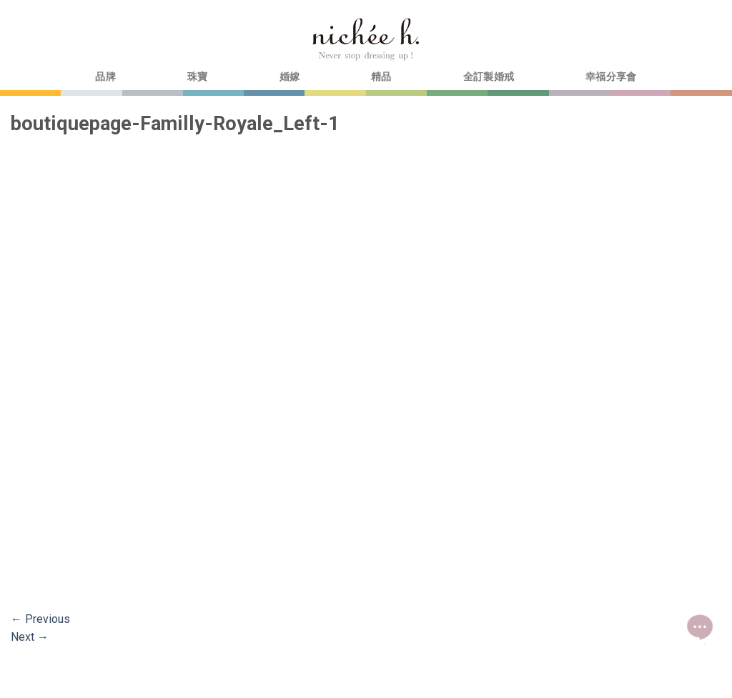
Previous (40, 619)
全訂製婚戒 (488, 77)
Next (30, 637)
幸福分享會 (610, 77)
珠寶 (197, 77)
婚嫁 (290, 77)
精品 (381, 77)
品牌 (105, 77)
